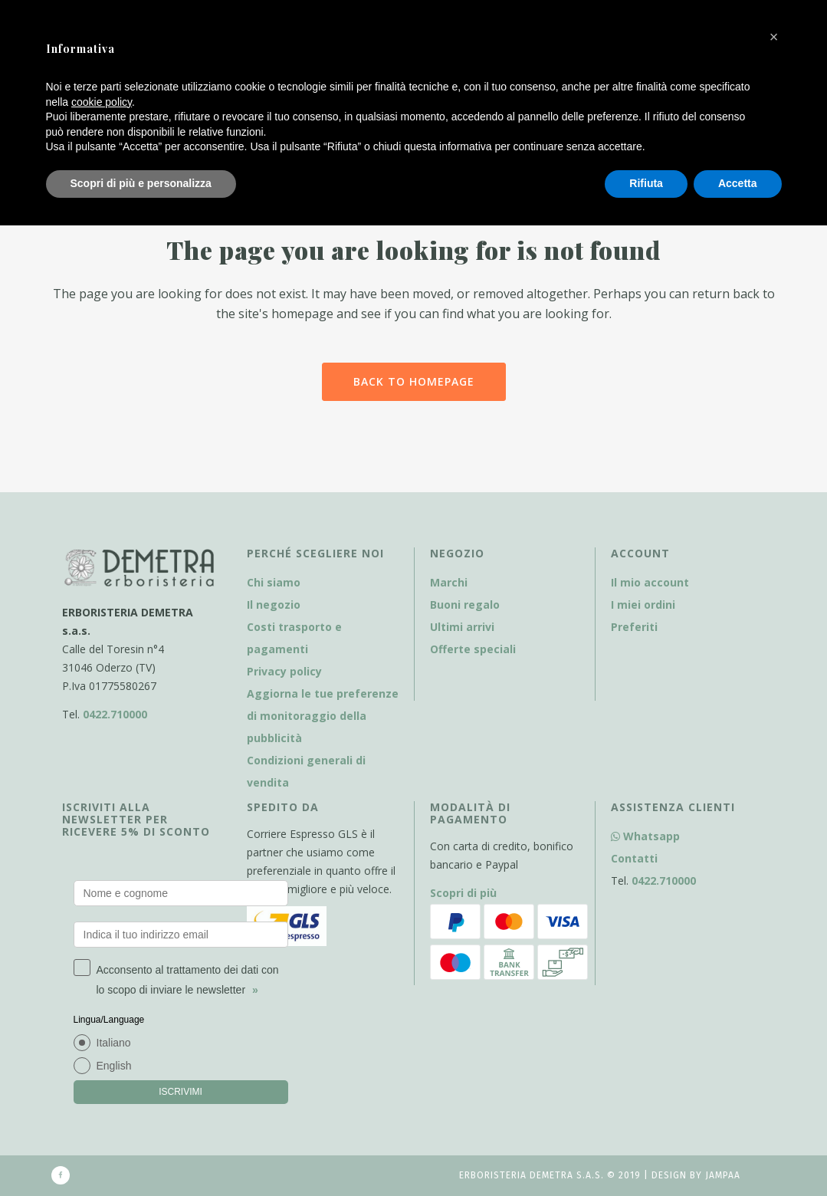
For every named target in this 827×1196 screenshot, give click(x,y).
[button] (774, 37)
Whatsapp (645, 836)
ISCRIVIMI (180, 1091)
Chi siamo (273, 582)
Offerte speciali (473, 649)
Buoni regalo (465, 604)
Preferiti (634, 626)
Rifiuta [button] (646, 183)
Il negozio (273, 604)
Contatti (634, 858)
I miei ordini (643, 604)
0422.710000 (115, 714)
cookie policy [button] (101, 102)
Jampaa (722, 1175)
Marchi (449, 582)
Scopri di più (463, 893)
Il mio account (650, 582)
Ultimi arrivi (462, 626)
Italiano (114, 1043)
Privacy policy (284, 671)
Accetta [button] (737, 183)
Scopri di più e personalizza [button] (141, 183)
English (114, 1066)
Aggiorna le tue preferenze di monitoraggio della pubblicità (323, 715)
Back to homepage (413, 381)
